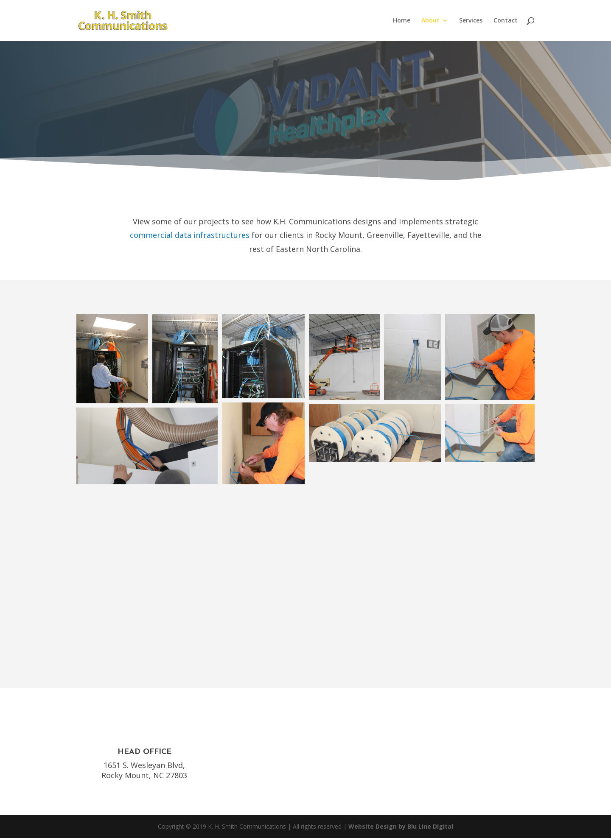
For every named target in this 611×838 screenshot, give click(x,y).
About (430, 20)
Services (470, 20)
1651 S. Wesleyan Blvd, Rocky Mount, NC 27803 (144, 770)
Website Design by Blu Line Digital (400, 826)
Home (401, 20)
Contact (505, 20)
